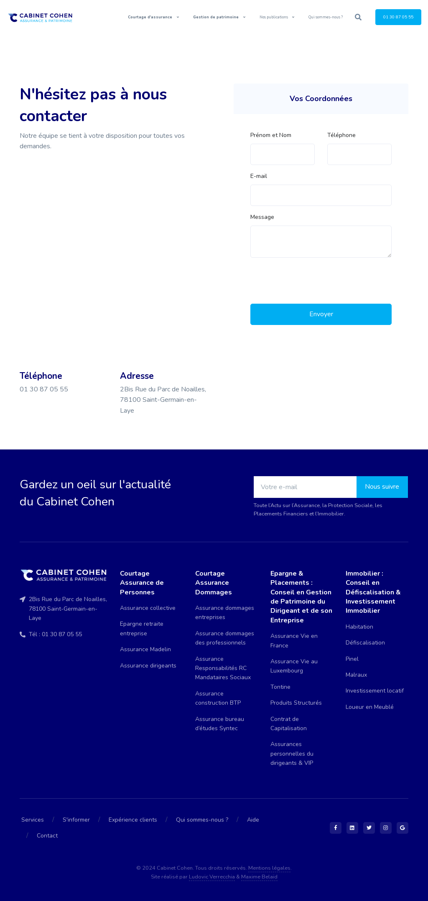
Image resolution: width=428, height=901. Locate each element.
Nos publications (274, 17)
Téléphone (341, 135)
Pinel (352, 659)
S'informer (76, 820)
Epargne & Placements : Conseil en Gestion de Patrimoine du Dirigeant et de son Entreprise (301, 597)
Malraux (356, 675)
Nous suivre (382, 486)
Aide (253, 820)
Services (32, 820)
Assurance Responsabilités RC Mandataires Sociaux (223, 668)
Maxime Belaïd (259, 877)
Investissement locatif (375, 691)
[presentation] (313, 280)
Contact (47, 836)
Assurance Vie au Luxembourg (294, 666)
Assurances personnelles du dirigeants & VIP (291, 753)
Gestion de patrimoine (216, 17)
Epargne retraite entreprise (141, 628)
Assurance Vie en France (294, 640)
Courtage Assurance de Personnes (142, 583)
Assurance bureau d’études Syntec (219, 723)
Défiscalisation (365, 643)
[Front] (43, 17)
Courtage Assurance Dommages (213, 583)
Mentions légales (269, 868)
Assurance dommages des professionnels (224, 638)
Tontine (280, 687)
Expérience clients (133, 820)
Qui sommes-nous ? (325, 17)
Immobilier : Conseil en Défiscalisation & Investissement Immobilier (373, 592)
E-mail (258, 176)
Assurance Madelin (145, 649)
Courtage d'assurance (150, 17)
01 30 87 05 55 (398, 17)
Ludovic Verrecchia (212, 877)
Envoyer (321, 314)
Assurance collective (148, 608)
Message (262, 217)
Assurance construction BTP (218, 698)
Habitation (359, 627)
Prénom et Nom (270, 135)
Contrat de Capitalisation (288, 723)
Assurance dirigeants (148, 666)
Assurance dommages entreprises (224, 612)
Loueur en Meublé (370, 707)
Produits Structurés (296, 703)
